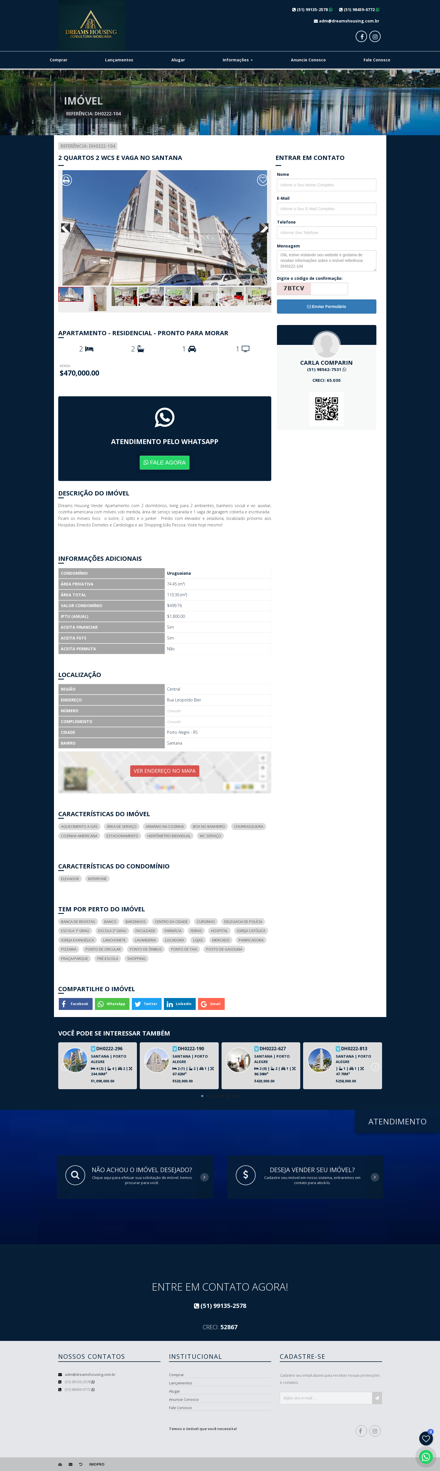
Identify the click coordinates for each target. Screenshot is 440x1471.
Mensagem (288, 246)
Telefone (286, 222)
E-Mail (283, 198)
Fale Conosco (377, 59)
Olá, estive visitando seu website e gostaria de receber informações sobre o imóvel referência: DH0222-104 (326, 260)
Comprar (58, 59)
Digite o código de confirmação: (310, 278)
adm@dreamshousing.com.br (90, 1374)
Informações (238, 59)
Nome (283, 174)
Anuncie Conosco (308, 59)
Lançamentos (119, 59)
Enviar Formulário (326, 306)
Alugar (178, 59)
